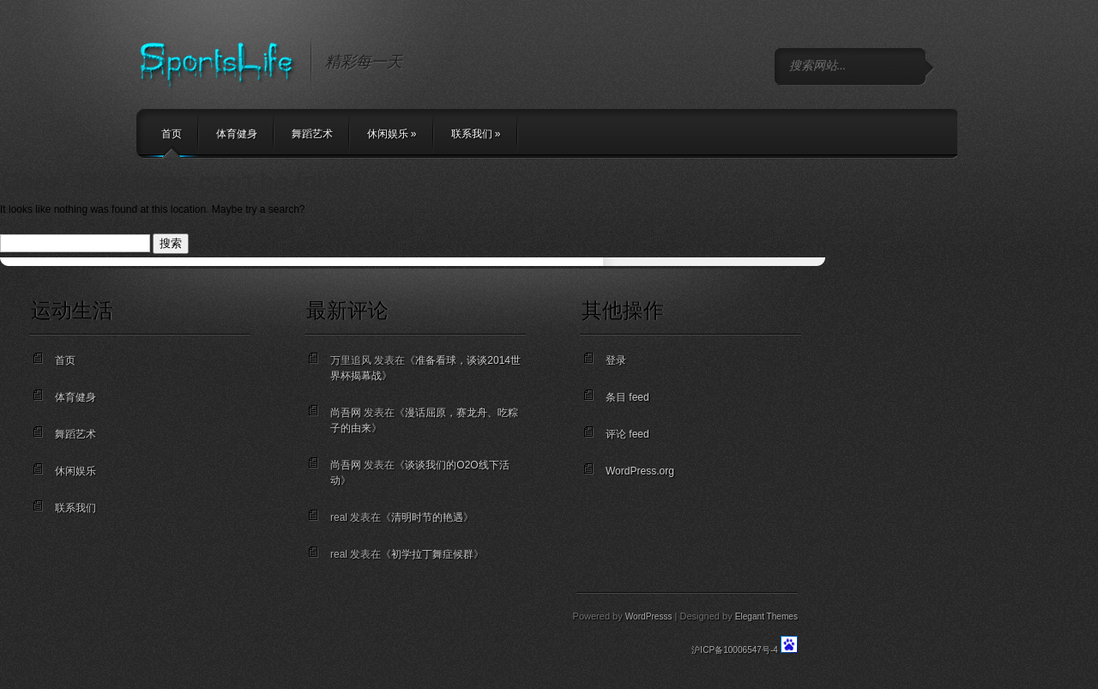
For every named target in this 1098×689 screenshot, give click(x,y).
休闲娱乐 (392, 134)
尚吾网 (345, 413)
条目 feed (627, 397)
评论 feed (627, 434)
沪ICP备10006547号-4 (734, 650)
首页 (171, 134)
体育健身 (236, 134)
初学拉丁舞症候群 (432, 554)
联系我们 (476, 134)
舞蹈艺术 (312, 134)
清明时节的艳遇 (427, 517)
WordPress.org (640, 471)
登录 (616, 360)
